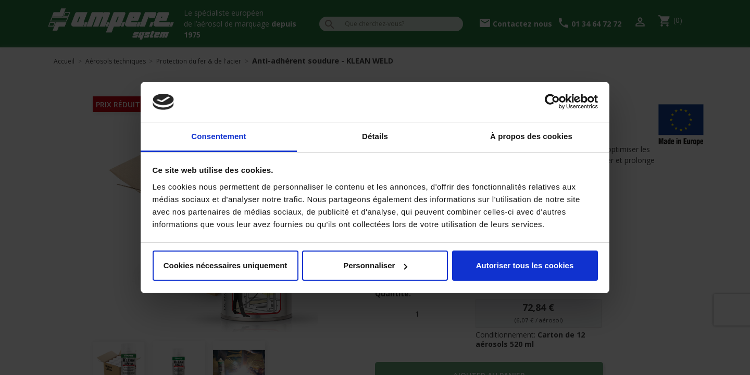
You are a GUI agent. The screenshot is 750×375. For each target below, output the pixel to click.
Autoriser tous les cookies (525, 265)
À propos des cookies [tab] (531, 136)
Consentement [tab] (218, 136)
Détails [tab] (375, 136)
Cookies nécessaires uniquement (226, 265)
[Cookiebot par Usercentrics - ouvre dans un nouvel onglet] (552, 102)
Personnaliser (375, 265)
